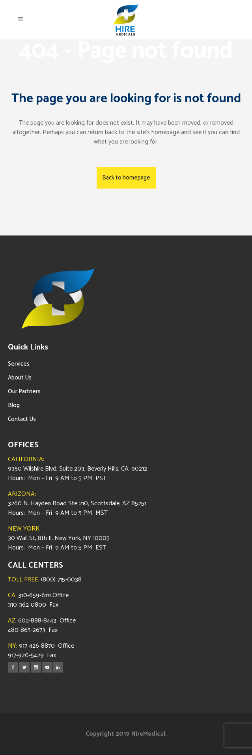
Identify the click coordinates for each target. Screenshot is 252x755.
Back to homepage (126, 178)
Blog (14, 405)
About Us (20, 378)
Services (19, 364)
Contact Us (22, 419)
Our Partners (24, 391)
